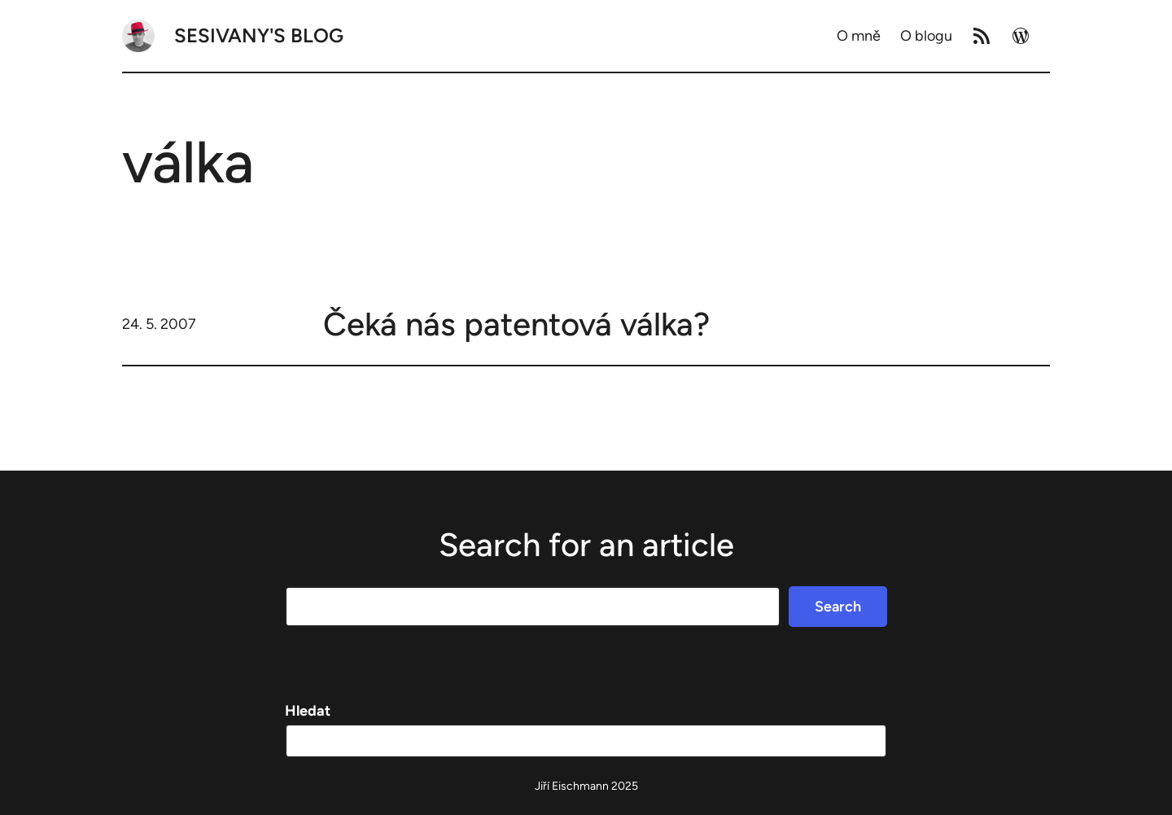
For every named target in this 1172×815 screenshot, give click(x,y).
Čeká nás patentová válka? (516, 324)
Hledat (307, 711)
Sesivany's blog (258, 35)
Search (838, 607)
